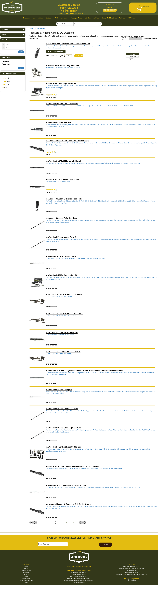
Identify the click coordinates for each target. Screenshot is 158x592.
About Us (26, 574)
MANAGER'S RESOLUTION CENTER (79, 566)
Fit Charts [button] (131, 18)
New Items (6, 64)
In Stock (6, 61)
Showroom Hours (76, 13)
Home (31, 28)
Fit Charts (26, 572)
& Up (6, 78)
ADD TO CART (79, 55)
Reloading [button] (26, 18)
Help (66, 13)
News (26, 576)
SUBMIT (105, 544)
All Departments (40, 28)
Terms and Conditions (26, 580)
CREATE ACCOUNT (109, 10)
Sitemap (26, 568)
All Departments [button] (60, 18)
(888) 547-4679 (69, 8)
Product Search (26, 570)
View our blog (131, 580)
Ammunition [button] (38, 18)
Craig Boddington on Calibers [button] (113, 18)
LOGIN (109, 7)
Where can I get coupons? (79, 572)
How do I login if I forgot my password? (79, 578)
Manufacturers (26, 578)
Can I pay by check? (79, 582)
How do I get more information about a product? (79, 580)
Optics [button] (48, 18)
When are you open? (79, 574)
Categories (13, 29)
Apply (21, 51)
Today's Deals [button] (76, 18)
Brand (13, 35)
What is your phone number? (79, 576)
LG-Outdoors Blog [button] (92, 18)
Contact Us (59, 13)
